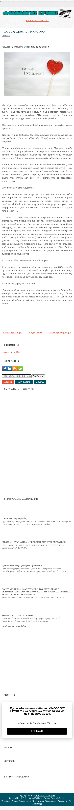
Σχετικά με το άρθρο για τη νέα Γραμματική (22, 565)
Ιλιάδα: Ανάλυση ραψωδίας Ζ (15, 518)
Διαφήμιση (62, 801)
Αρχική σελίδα (35, 332)
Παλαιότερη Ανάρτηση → (60, 332)
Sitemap (12, 798)
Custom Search (50, 798)
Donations (5, 801)
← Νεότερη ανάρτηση (12, 332)
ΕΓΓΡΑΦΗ (37, 731)
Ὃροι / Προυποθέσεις (21, 801)
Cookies (62, 798)
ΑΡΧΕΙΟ (40, 382)
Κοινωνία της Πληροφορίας (44, 801)
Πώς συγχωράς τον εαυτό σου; (23, 31)
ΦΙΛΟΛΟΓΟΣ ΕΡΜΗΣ (45, 795)
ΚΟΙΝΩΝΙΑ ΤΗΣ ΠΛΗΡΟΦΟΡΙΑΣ (18, 615)
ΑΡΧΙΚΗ (8, 382)
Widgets (38, 798)
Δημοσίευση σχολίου (11, 352)
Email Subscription (25, 798)
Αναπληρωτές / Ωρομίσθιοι (14, 626)
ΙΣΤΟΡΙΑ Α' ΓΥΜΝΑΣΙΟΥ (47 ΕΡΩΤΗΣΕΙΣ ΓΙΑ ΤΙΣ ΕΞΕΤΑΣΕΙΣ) (34, 542)
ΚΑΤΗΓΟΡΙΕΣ (24, 382)
